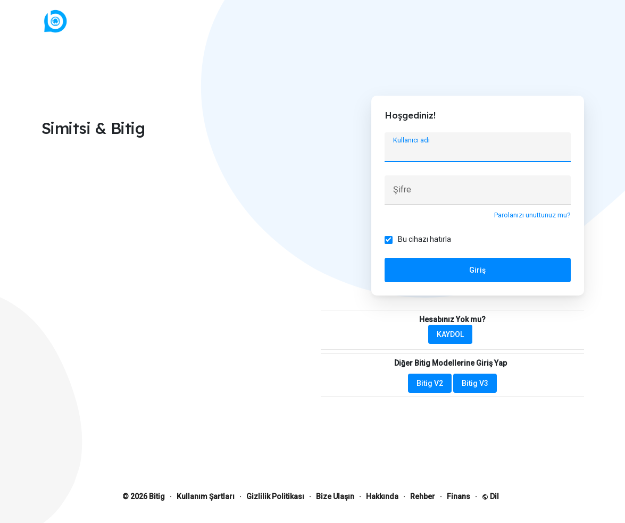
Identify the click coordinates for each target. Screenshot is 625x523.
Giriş (477, 270)
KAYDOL (450, 334)
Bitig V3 (475, 383)
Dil (490, 496)
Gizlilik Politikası (275, 496)
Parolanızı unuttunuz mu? (532, 215)
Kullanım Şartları (206, 496)
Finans (458, 496)
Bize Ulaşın (335, 496)
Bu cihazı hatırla (424, 239)
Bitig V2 (429, 383)
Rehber (422, 496)
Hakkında (382, 496)
